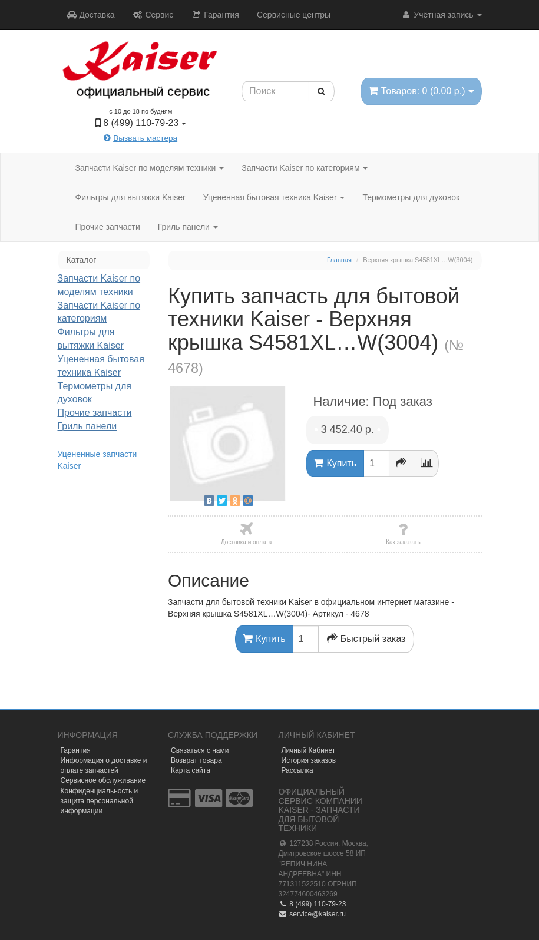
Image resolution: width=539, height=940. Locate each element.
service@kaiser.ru (312, 914)
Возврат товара (196, 760)
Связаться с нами (200, 750)
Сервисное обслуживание (103, 780)
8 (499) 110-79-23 (312, 904)
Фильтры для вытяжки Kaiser (130, 197)
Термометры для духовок (410, 197)
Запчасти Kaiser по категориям (305, 168)
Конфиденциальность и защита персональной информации (99, 801)
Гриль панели (188, 226)
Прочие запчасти (107, 226)
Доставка (91, 14)
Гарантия (215, 14)
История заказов (309, 760)
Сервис (153, 14)
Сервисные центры (293, 14)
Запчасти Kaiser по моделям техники (149, 168)
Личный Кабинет (309, 750)
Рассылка (297, 770)
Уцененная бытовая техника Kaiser (274, 197)
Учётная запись (441, 14)
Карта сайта (190, 770)
